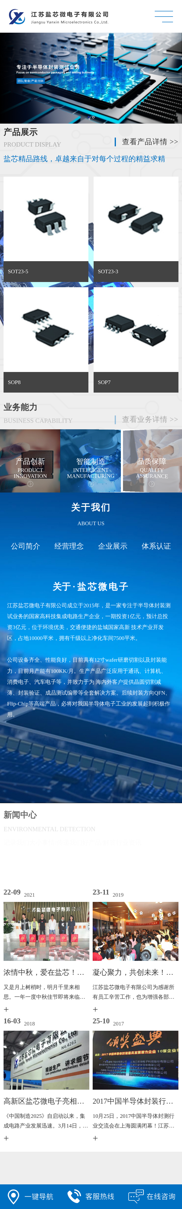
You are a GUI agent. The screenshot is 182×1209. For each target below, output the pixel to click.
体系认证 (153, 546)
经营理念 (66, 546)
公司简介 (22, 546)
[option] (89, 460)
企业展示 (109, 546)
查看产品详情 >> (150, 142)
